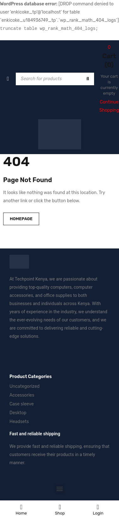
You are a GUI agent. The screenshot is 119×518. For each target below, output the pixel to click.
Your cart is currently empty (109, 85)
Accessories (21, 395)
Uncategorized (24, 386)
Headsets (19, 421)
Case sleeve (21, 404)
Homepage (21, 218)
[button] (59, 489)
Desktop (18, 412)
